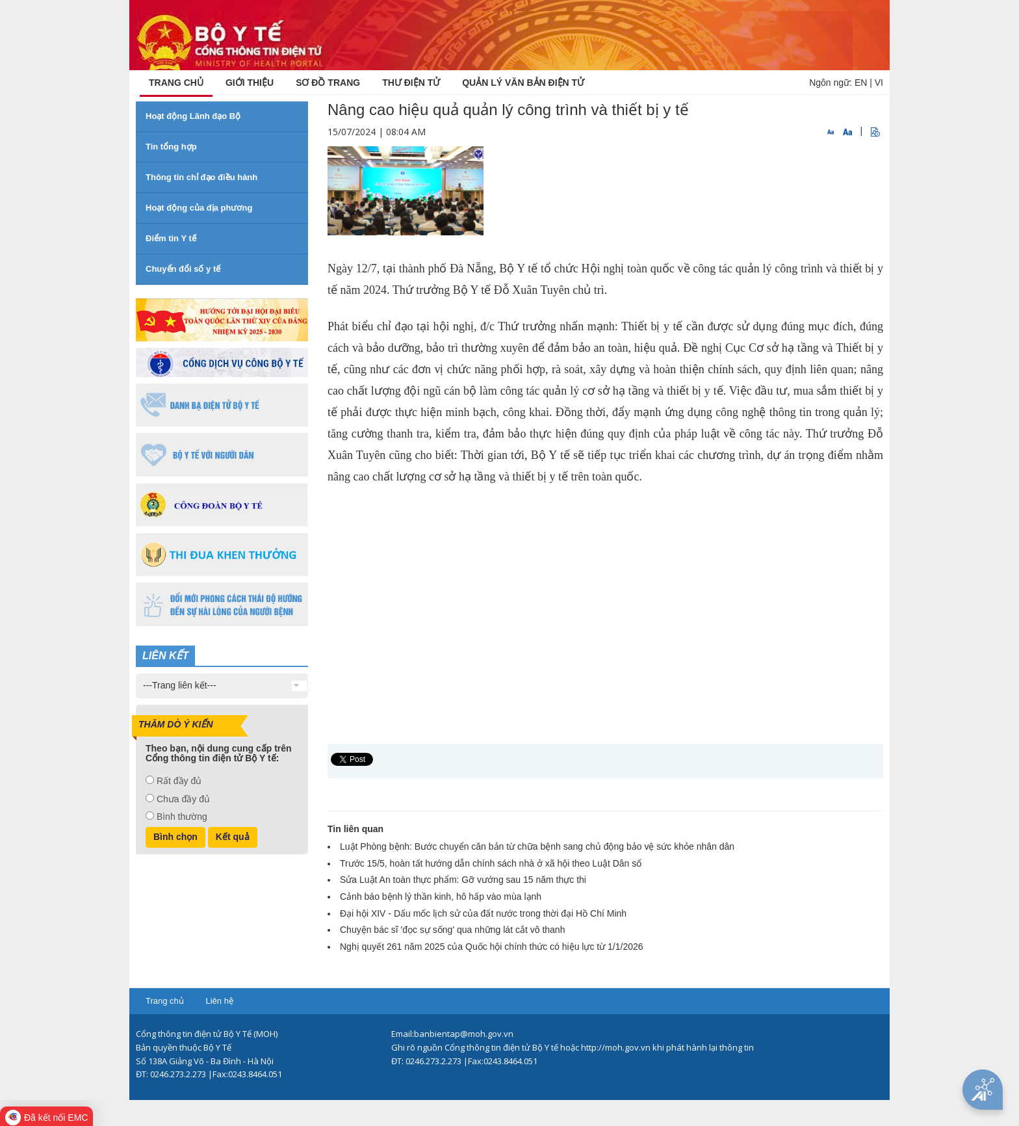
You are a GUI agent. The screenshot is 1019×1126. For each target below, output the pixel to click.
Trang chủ (165, 1001)
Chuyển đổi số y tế (183, 269)
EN (861, 82)
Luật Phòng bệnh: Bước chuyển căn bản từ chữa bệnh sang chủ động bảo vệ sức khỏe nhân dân (537, 846)
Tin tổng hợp (171, 146)
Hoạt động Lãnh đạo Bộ (193, 116)
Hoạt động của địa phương (199, 208)
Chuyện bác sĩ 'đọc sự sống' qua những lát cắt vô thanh (452, 929)
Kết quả (233, 836)
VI (879, 82)
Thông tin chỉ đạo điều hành (201, 177)
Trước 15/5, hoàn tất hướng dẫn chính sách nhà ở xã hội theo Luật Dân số (490, 863)
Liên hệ (219, 1001)
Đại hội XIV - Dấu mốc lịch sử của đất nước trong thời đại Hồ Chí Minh (483, 913)
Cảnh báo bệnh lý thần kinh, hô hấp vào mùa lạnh (440, 896)
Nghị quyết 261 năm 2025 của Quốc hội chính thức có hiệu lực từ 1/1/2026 (491, 946)
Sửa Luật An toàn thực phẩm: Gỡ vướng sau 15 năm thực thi (463, 879)
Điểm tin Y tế (171, 238)
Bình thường (182, 816)
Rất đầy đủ (179, 781)
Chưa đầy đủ (183, 799)
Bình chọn (175, 836)
